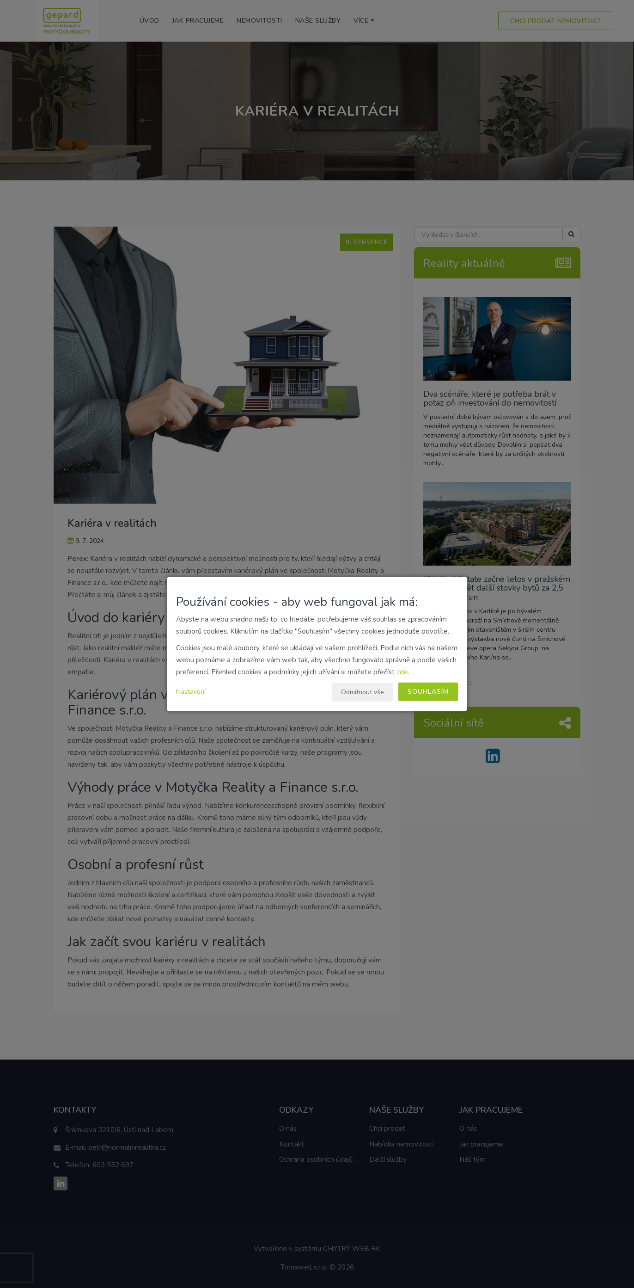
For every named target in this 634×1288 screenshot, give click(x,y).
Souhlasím (428, 691)
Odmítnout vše (362, 692)
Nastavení (191, 691)
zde (402, 672)
